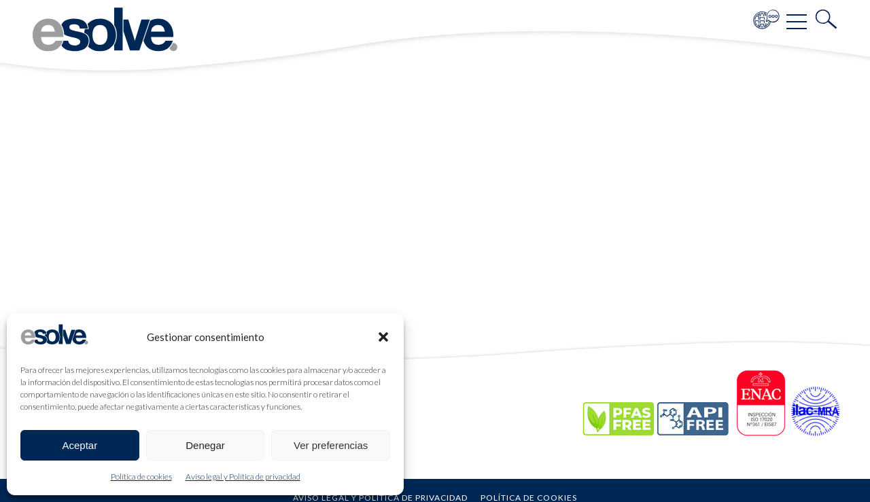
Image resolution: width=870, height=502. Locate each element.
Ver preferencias (331, 445)
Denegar (205, 445)
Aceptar (79, 445)
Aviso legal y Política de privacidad (243, 476)
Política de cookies (141, 476)
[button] (383, 337)
